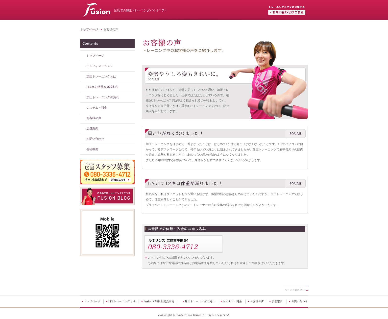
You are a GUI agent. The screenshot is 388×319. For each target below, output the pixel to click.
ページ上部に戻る (294, 290)
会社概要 (92, 149)
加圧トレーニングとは (101, 76)
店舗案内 (92, 128)
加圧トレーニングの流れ (102, 97)
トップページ (89, 29)
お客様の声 (93, 118)
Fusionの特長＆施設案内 (102, 87)
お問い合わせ (95, 139)
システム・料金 (96, 107)
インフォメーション (99, 66)
